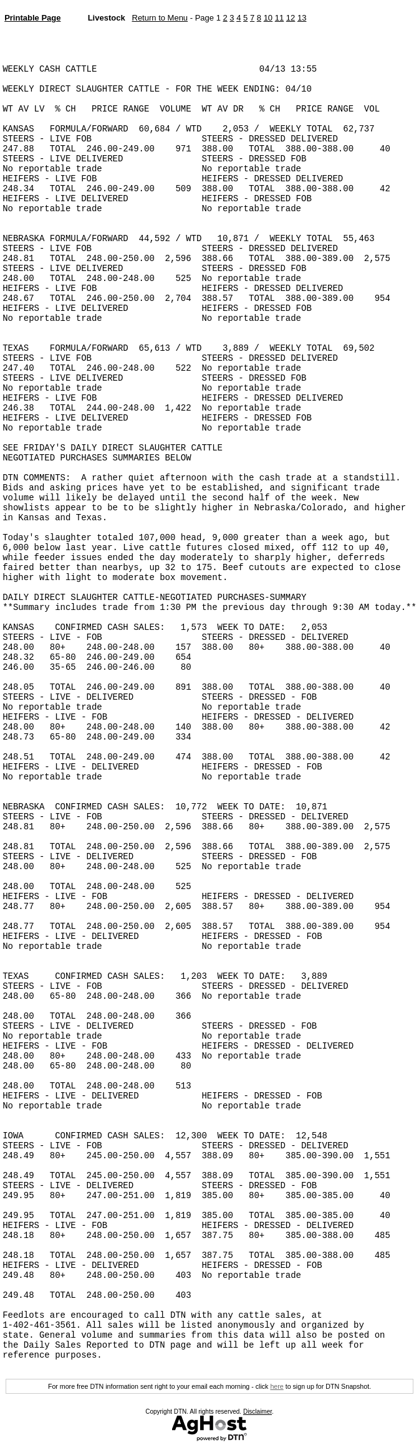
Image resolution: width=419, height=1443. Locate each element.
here (276, 1386)
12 (290, 17)
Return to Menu (160, 17)
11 (279, 17)
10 (268, 17)
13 (301, 17)
